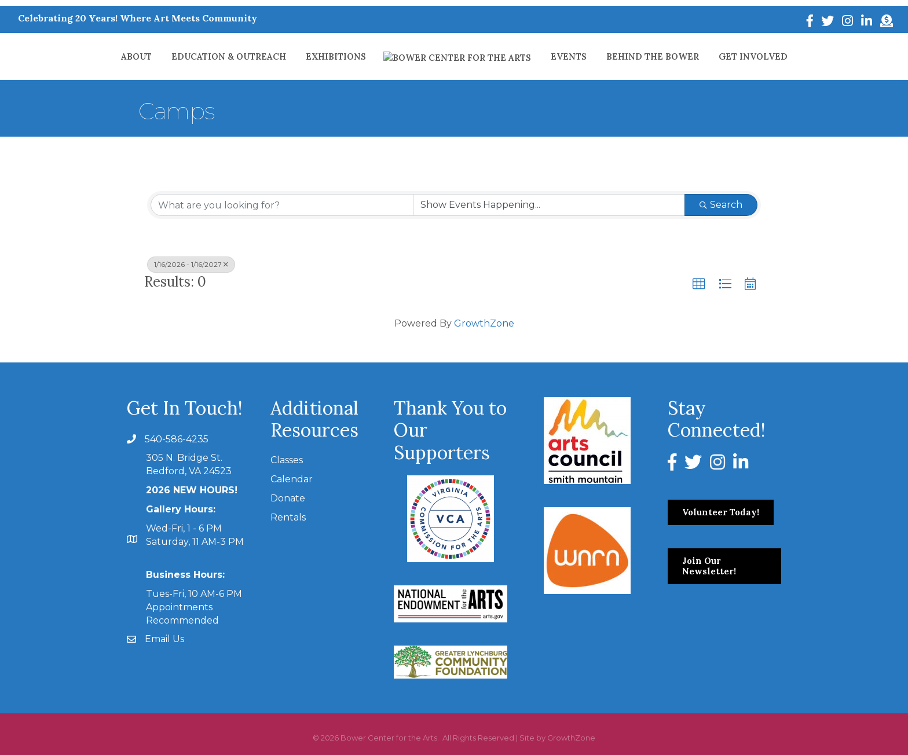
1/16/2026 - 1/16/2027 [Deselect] (191, 264)
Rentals (288, 517)
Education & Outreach (260, 56)
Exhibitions (368, 56)
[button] (699, 284)
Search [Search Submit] (721, 204)
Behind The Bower (620, 56)
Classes (286, 460)
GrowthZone (484, 323)
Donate (287, 498)
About (168, 56)
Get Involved (720, 56)
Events (536, 56)
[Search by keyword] (282, 205)
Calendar (291, 479)
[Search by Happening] (549, 205)
